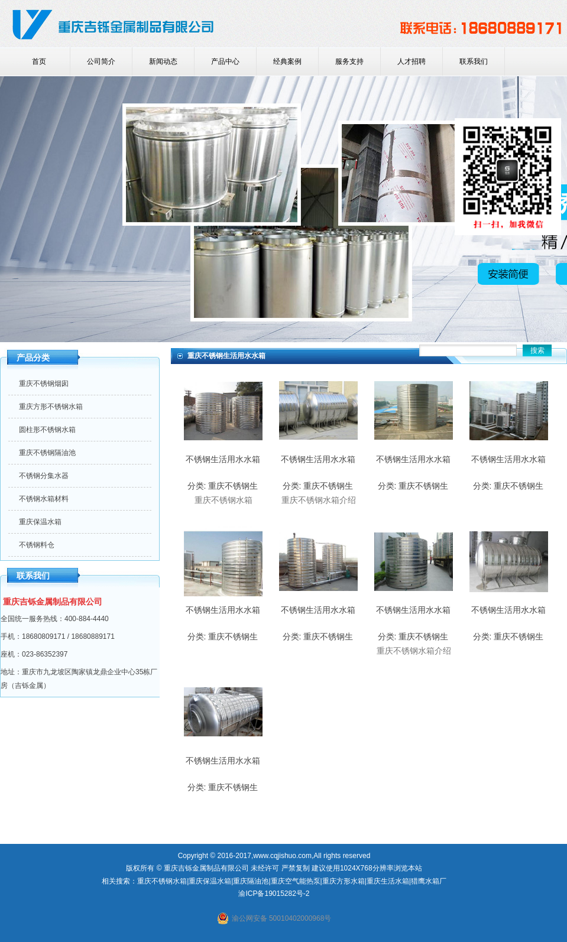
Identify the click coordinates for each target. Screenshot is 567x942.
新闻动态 (163, 61)
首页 (39, 61)
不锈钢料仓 (36, 545)
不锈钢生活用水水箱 (223, 459)
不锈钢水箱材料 (44, 499)
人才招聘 (411, 61)
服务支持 (349, 61)
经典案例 (287, 61)
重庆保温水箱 (40, 522)
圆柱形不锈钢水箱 (47, 429)
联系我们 (473, 61)
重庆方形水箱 (343, 881)
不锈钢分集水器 (44, 476)
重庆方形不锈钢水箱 (51, 406)
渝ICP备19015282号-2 (273, 893)
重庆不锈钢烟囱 (44, 383)
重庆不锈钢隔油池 (47, 453)
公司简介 (101, 61)
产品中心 (225, 61)
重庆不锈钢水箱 (162, 881)
